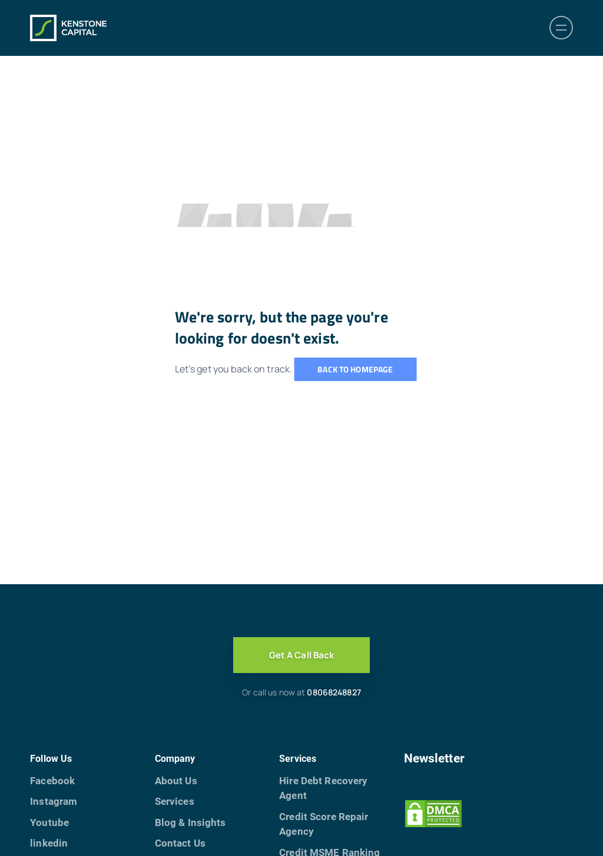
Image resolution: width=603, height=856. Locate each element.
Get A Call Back (301, 655)
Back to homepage (355, 369)
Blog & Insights (190, 822)
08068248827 (333, 692)
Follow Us (51, 758)
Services (174, 801)
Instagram (53, 801)
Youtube (49, 822)
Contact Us (180, 843)
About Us (176, 781)
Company (175, 758)
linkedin (49, 843)
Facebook (52, 781)
